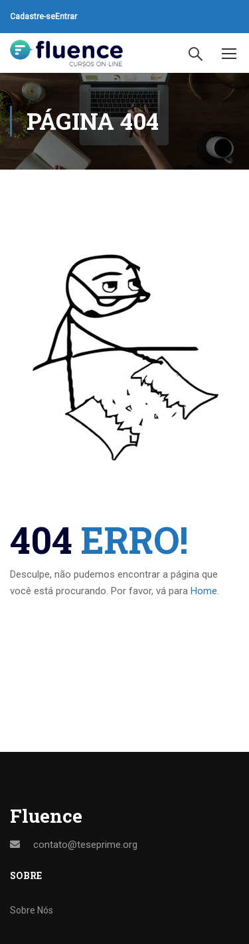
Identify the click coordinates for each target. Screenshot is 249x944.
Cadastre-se (32, 16)
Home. (205, 591)
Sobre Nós (31, 910)
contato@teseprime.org (85, 845)
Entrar (66, 16)
